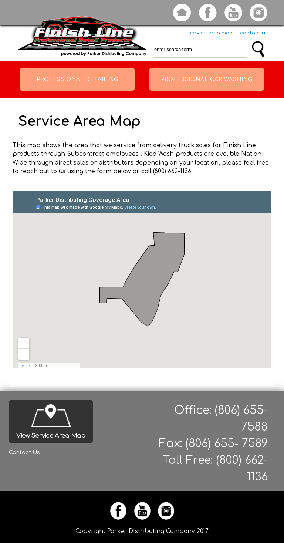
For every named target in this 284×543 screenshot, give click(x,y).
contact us (254, 33)
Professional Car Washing (207, 79)
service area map (211, 33)
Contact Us (24, 452)
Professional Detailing (77, 79)
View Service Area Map (50, 435)
